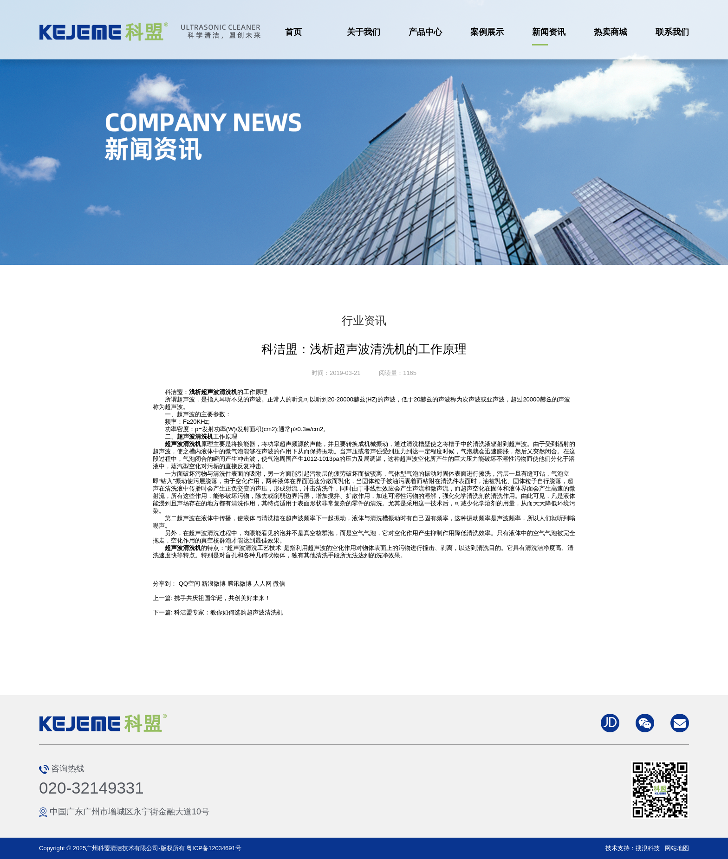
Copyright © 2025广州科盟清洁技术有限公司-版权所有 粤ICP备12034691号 (140, 848)
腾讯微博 (240, 583)
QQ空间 (189, 583)
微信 (279, 583)
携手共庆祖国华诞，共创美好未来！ (222, 597)
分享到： (165, 583)
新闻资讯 (549, 32)
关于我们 (363, 32)
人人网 (263, 583)
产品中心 (425, 32)
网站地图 (677, 848)
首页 (293, 32)
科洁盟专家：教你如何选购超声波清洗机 (228, 612)
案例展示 (487, 32)
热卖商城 (610, 32)
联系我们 (672, 32)
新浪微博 (214, 583)
